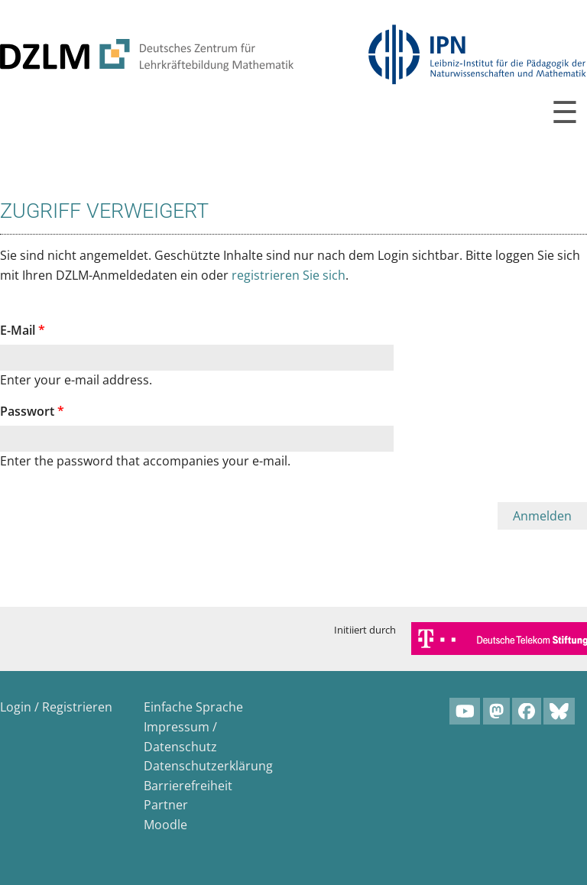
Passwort (32, 411)
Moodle (165, 824)
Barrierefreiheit (188, 785)
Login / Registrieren (56, 707)
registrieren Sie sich (288, 275)
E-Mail (22, 330)
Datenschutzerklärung (208, 765)
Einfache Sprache (193, 707)
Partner (166, 804)
